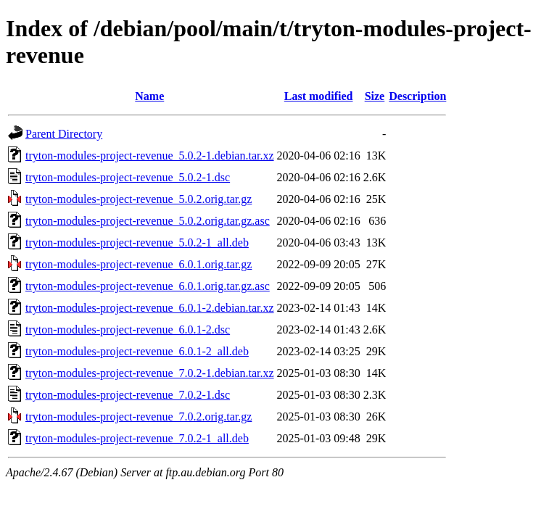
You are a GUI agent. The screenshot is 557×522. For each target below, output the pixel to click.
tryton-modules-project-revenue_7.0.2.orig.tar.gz (138, 416)
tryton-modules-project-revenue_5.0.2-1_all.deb (137, 242)
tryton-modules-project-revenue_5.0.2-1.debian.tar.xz (149, 155)
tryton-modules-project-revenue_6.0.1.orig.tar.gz (138, 264)
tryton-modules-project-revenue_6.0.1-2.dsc (127, 329)
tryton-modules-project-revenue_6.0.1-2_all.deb (137, 351)
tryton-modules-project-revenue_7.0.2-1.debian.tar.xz (149, 373)
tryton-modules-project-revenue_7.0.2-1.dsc (127, 395)
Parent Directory (63, 134)
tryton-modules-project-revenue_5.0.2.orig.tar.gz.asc (147, 221)
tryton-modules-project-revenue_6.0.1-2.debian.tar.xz (149, 308)
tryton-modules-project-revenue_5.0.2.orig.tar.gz (138, 199)
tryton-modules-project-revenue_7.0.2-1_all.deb (137, 438)
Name (149, 96)
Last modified (318, 96)
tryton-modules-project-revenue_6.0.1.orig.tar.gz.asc (147, 286)
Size (375, 96)
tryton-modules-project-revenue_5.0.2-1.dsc (127, 177)
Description (417, 96)
